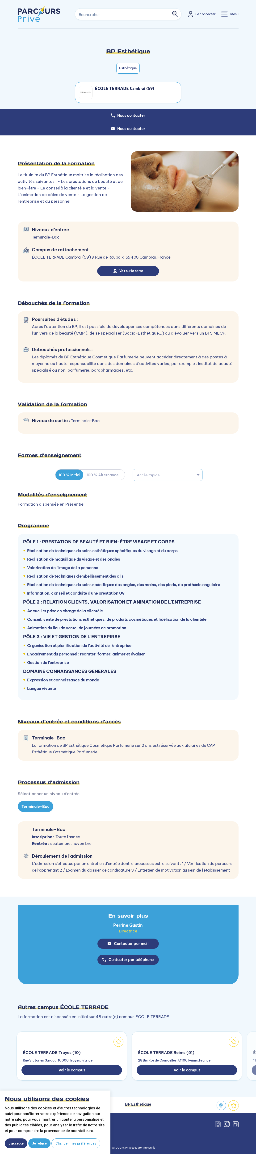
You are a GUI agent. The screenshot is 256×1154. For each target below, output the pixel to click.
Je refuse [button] (39, 1143)
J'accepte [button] (16, 1143)
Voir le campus (72, 1069)
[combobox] (168, 475)
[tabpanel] (128, 791)
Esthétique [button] (128, 68)
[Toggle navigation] (229, 14)
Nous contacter (128, 128)
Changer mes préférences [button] (75, 1143)
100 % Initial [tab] (70, 474)
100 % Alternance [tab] (104, 474)
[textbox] (168, 475)
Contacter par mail (128, 943)
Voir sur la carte (128, 271)
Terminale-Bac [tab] (35, 806)
